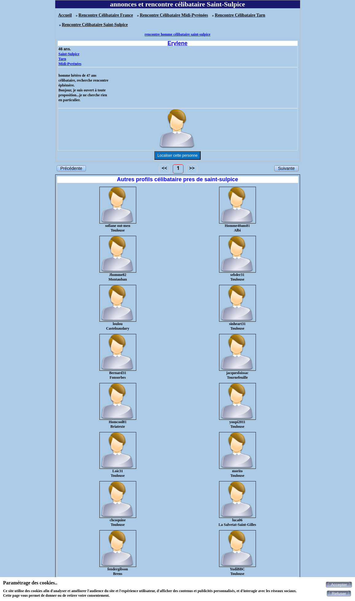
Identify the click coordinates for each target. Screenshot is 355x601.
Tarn (62, 59)
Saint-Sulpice (69, 54)
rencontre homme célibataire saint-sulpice (177, 34)
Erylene (177, 43)
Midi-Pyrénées (70, 64)
